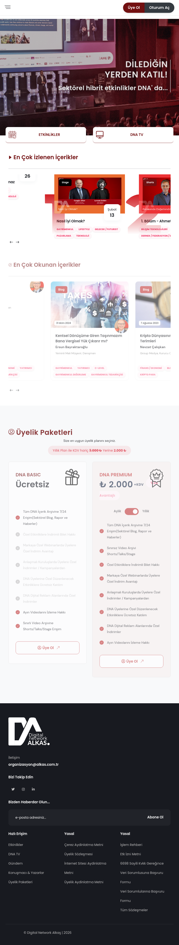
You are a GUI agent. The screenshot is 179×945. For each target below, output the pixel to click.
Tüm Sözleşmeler (134, 910)
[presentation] (11, 242)
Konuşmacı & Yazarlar (26, 872)
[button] (134, 8)
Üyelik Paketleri (20, 882)
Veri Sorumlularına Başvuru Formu (142, 896)
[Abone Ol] (89, 817)
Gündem (15, 863)
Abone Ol (155, 817)
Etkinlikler (49, 134)
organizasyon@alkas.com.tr (33, 764)
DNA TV (136, 134)
